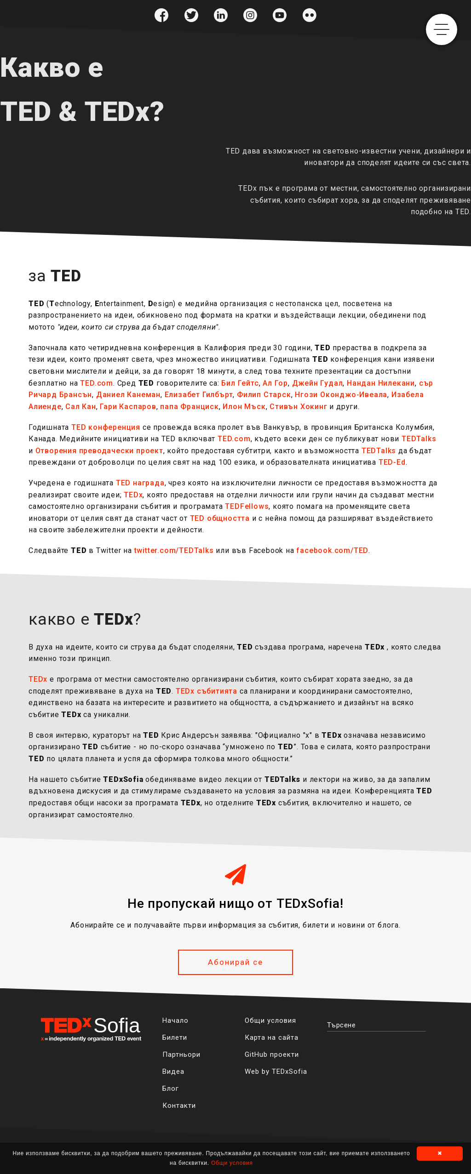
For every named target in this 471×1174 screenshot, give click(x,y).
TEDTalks (419, 438)
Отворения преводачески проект (99, 450)
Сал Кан (80, 406)
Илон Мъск (244, 406)
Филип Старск (264, 394)
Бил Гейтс (239, 383)
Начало (175, 1020)
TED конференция (105, 427)
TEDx (133, 494)
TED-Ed (392, 462)
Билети (174, 1037)
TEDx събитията (206, 691)
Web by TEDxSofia (276, 1071)
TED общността (220, 518)
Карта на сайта (272, 1037)
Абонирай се (235, 962)
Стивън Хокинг (298, 406)
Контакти (179, 1105)
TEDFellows (247, 506)
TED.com (96, 383)
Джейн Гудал (317, 383)
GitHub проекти (272, 1054)
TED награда (140, 483)
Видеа (173, 1071)
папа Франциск (189, 406)
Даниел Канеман (128, 394)
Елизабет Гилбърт (199, 394)
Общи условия (270, 1020)
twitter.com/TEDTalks (174, 550)
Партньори (181, 1054)
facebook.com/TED (332, 550)
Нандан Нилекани (381, 383)
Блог (170, 1088)
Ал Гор (275, 383)
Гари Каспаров (128, 406)
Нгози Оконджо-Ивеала (341, 394)
